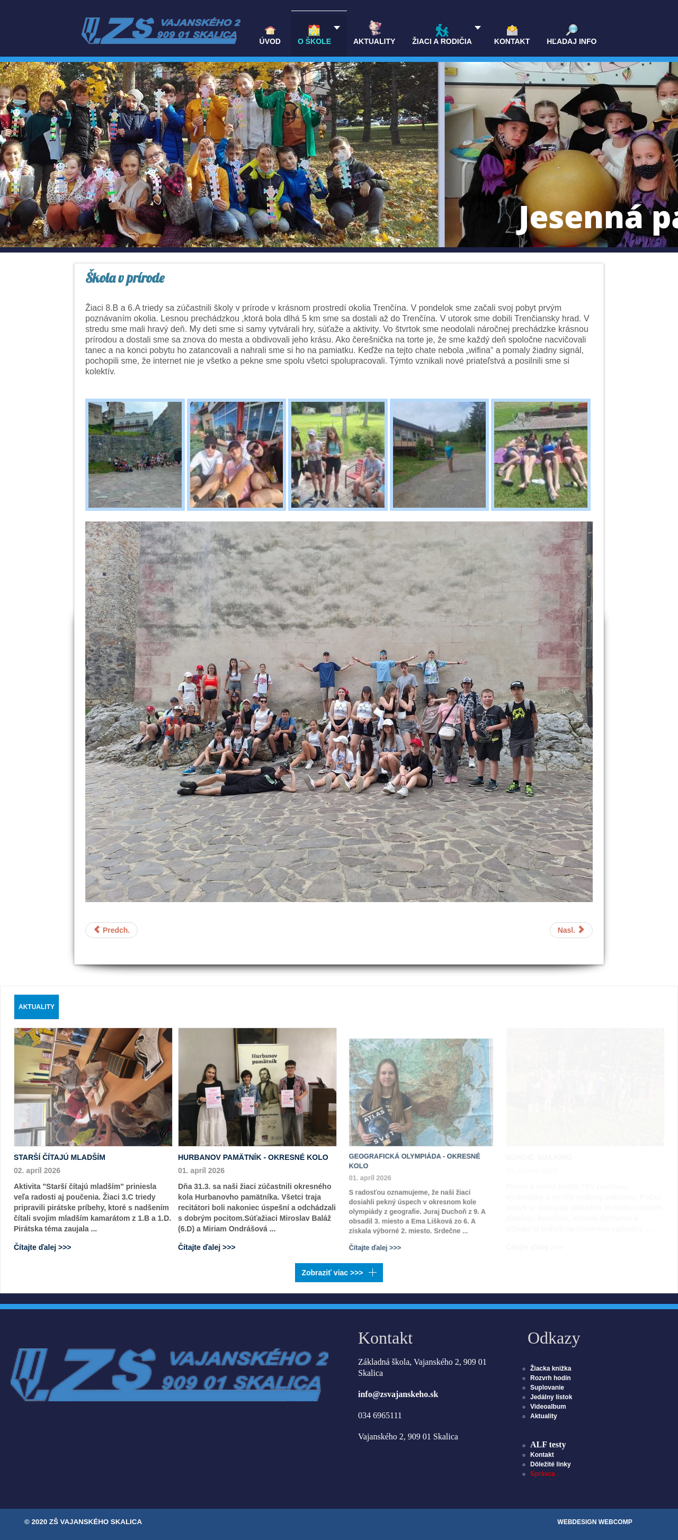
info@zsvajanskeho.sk (398, 1394)
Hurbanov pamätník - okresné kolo (253, 1155)
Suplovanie (547, 1387)
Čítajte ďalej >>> (42, 1246)
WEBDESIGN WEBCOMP (594, 1522)
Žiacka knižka (550, 1368)
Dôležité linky (550, 1464)
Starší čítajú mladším (59, 1157)
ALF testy (548, 1444)
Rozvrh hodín (550, 1378)
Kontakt (542, 1454)
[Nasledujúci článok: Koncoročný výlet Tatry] (571, 930)
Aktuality (543, 1416)
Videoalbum (548, 1406)
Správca (542, 1474)
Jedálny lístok (551, 1397)
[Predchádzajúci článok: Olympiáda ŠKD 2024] (111, 930)
